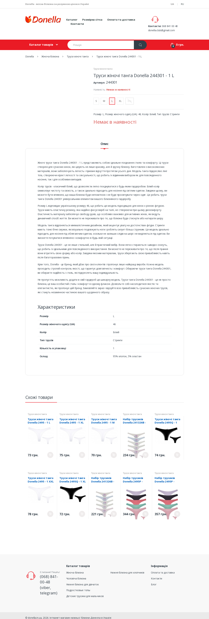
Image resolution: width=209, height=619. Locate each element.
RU (182, 4)
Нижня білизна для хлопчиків (127, 568)
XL (120, 96)
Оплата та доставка (121, 19)
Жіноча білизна (75, 568)
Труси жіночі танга (102, 64)
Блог (153, 580)
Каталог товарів (41, 40)
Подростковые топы (78, 586)
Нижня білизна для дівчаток (82, 580)
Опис (104, 139)
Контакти (77, 23)
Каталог (71, 19)
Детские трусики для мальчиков (85, 591)
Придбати (50, 451)
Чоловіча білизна (76, 574)
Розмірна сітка (92, 19)
